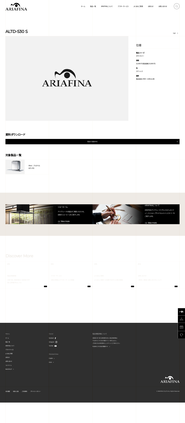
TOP (174, 33)
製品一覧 (93, 6)
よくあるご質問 (138, 6)
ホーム (83, 6)
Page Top (181, 355)
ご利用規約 (28, 411)
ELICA (51, 382)
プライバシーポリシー (42, 411)
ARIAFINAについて (107, 6)
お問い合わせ (162, 6)
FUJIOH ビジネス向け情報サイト (102, 367)
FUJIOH (51, 378)
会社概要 (8, 411)
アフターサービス (123, 6)
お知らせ (150, 6)
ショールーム (9, 385)
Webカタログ (9, 389)
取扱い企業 (18, 411)
